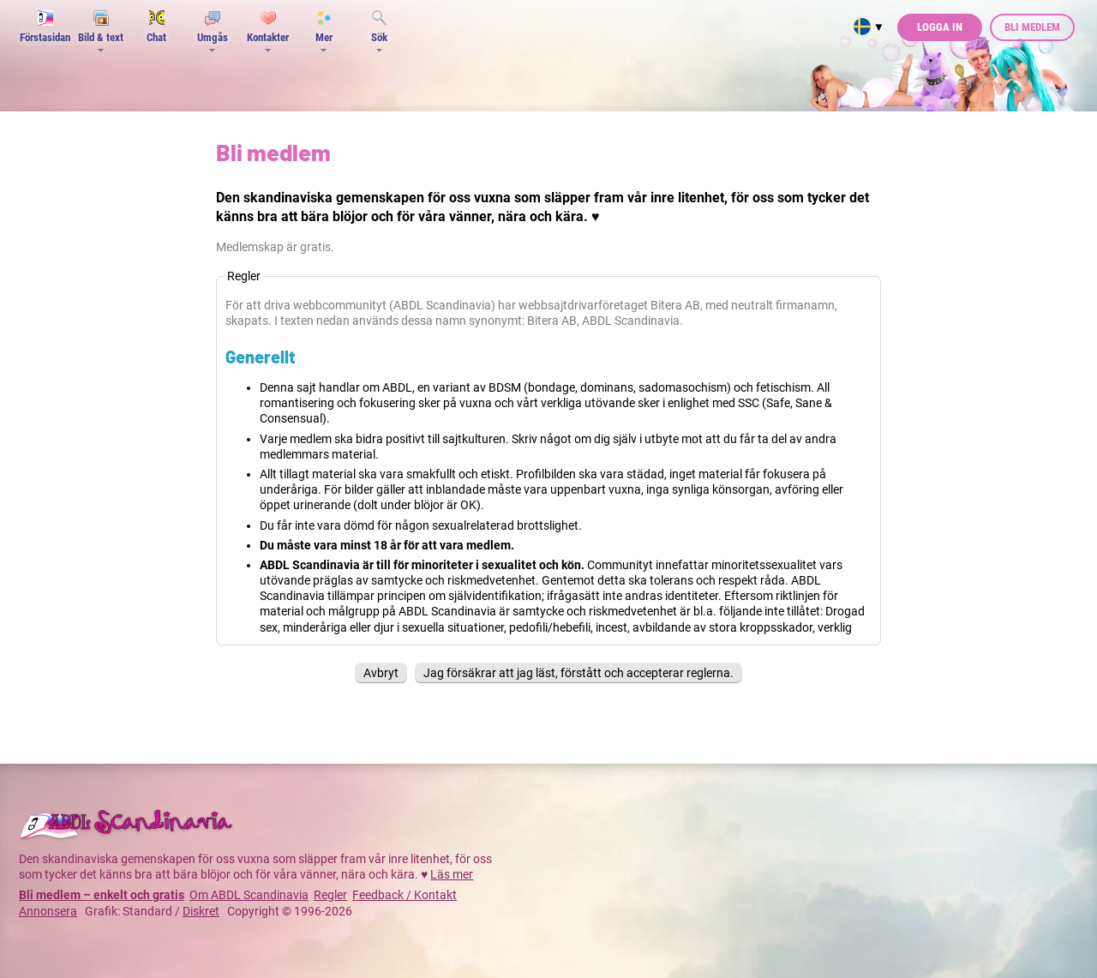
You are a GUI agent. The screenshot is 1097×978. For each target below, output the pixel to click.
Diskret (201, 911)
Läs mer (451, 874)
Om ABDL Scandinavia (249, 895)
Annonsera (48, 911)
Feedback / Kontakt (404, 895)
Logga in (939, 27)
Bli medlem (1032, 27)
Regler (330, 895)
